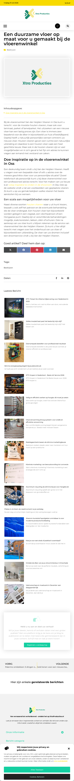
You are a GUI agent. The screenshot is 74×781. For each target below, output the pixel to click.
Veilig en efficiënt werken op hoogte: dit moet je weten (47, 403)
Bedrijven (11, 55)
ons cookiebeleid (60, 761)
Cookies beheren (37, 777)
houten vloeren (35, 209)
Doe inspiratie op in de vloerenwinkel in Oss (25, 118)
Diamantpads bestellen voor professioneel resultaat (46, 349)
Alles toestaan (37, 770)
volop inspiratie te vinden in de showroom (30, 190)
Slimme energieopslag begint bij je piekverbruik (22, 371)
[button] (69, 748)
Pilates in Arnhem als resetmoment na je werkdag (23, 514)
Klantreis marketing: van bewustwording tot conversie (47, 470)
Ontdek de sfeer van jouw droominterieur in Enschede (47, 568)
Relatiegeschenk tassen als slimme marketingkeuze (46, 447)
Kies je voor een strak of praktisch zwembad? (43, 546)
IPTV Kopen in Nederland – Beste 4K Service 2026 (45, 380)
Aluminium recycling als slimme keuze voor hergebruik (47, 492)
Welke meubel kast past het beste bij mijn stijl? (44, 327)
